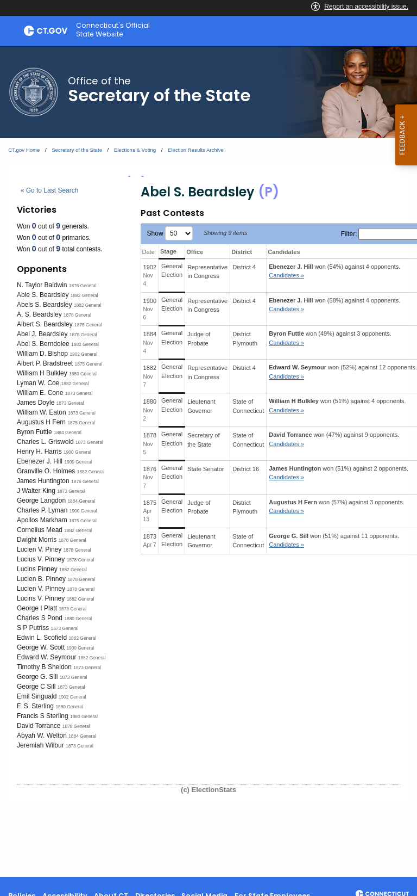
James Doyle (35, 402)
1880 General (83, 373)
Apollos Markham (42, 520)
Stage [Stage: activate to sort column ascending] (168, 251)
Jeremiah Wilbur (40, 745)
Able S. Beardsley (42, 295)
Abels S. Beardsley (44, 304)
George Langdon (41, 500)
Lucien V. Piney (39, 549)
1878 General (77, 315)
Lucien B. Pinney (41, 579)
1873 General (79, 393)
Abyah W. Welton (42, 735)
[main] (208, 461)
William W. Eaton (41, 412)
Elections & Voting (135, 150)
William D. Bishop (42, 353)
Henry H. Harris (39, 451)
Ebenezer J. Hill (39, 461)
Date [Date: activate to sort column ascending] (148, 252)
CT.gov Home (24, 150)
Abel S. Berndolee (43, 344)
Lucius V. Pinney (41, 559)
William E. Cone (40, 393)
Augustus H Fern (41, 422)
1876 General (83, 285)
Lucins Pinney (37, 569)
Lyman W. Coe (38, 383)
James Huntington (43, 481)
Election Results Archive (196, 150)
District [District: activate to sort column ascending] (241, 252)
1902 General (83, 354)
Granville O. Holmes (46, 471)
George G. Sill (37, 677)
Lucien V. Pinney (41, 588)
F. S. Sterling (35, 706)
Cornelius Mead (39, 530)
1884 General (67, 432)
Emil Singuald (36, 696)
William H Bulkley (42, 373)
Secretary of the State (77, 150)
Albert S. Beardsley (45, 324)
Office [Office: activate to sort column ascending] (194, 252)
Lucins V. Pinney (41, 598)
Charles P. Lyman (42, 510)
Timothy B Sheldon (44, 667)
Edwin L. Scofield (42, 637)
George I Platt (37, 608)
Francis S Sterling (42, 716)
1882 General (84, 295)
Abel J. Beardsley (42, 334)
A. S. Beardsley (39, 314)
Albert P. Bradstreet (45, 363)
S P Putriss (33, 628)
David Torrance (38, 726)
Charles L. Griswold (45, 442)
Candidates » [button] (286, 275)
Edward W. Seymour (46, 657)
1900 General (77, 452)
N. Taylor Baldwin (42, 285)
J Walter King (36, 491)
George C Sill (36, 686)
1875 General (89, 364)
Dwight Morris (36, 539)
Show (170, 233)
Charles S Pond (39, 618)
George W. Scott (41, 647)
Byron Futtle (34, 432)
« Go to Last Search (50, 190)
